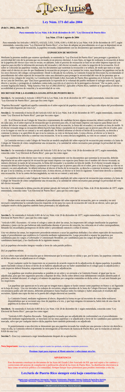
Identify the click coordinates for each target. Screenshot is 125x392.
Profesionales (62, 379)
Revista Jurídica (97, 381)
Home (21, 379)
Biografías (71, 379)
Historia (78, 379)
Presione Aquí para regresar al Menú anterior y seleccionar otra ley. (62, 351)
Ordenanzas (87, 381)
